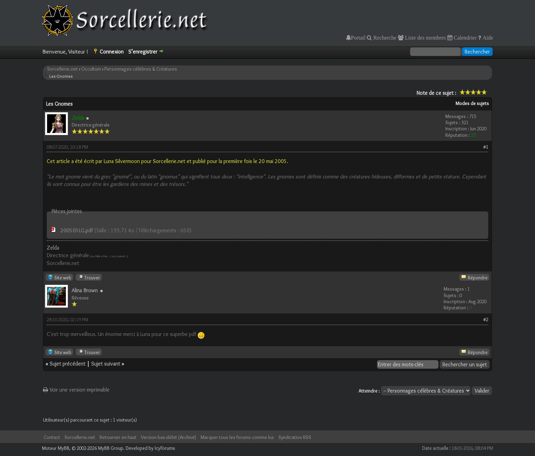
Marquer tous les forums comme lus (237, 437)
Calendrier (464, 37)
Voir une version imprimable (76, 389)
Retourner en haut (118, 437)
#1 (485, 147)
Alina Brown (85, 290)
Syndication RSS (294, 437)
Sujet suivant (105, 364)
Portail (358, 37)
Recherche (384, 37)
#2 (485, 320)
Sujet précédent (67, 364)
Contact (52, 437)
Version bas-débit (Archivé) (168, 437)
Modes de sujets (472, 103)
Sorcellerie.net (62, 69)
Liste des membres (425, 37)
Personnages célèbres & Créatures (140, 69)
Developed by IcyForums (150, 448)
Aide (487, 37)
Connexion (112, 51)
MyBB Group (110, 448)
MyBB (63, 448)
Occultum (91, 69)
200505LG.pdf (76, 230)
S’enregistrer (142, 51)
